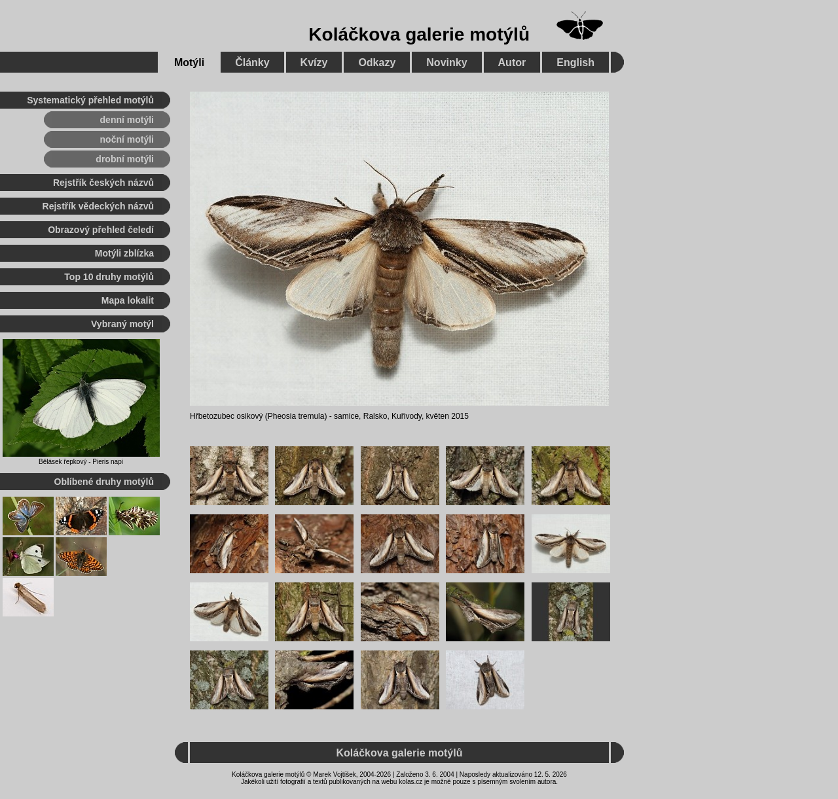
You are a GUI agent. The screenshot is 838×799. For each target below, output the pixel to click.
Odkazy (376, 62)
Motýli (189, 62)
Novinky (446, 62)
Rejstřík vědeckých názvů (98, 206)
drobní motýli (125, 159)
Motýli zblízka (124, 253)
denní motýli (127, 120)
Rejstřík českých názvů (103, 182)
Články (252, 62)
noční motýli (127, 139)
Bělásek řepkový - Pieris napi (81, 461)
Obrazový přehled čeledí (101, 229)
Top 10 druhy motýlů (109, 277)
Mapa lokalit (127, 300)
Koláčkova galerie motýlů (419, 34)
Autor (512, 62)
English (575, 62)
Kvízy (314, 62)
